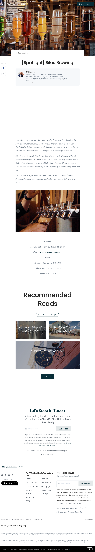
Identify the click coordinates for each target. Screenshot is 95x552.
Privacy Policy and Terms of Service (70, 503)
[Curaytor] (9, 485)
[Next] (77, 211)
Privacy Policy (89, 519)
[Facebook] (2, 475)
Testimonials (32, 486)
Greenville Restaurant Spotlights (47, 315)
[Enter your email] (41, 429)
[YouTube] (9, 475)
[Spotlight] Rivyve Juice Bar (47, 351)
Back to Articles (23, 53)
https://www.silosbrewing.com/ (51, 252)
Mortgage (46, 486)
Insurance (46, 482)
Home (28, 478)
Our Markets (38, 6)
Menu (68, 4)
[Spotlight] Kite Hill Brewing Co (64, 328)
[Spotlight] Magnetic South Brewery (31, 328)
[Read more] (47, 359)
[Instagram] (12, 475)
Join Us (44, 478)
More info (71, 549)
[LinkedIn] (5, 475)
